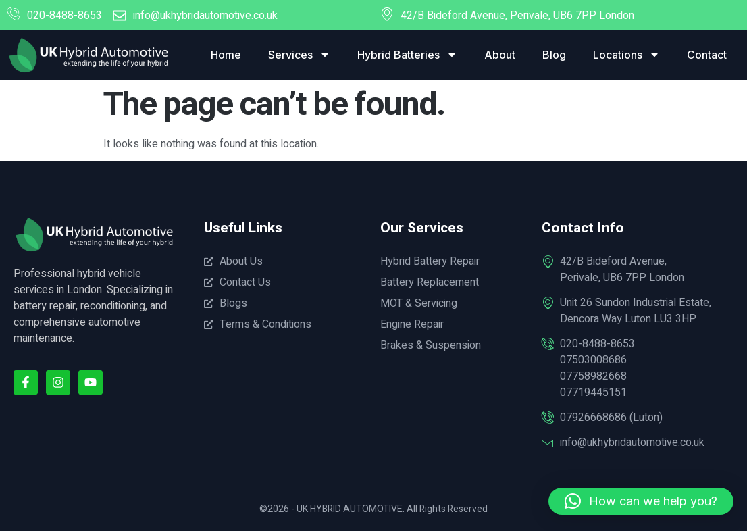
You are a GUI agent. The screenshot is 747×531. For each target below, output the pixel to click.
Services (299, 55)
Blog (554, 54)
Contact (707, 54)
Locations (626, 55)
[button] (640, 501)
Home (226, 54)
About (499, 54)
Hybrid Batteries (407, 55)
